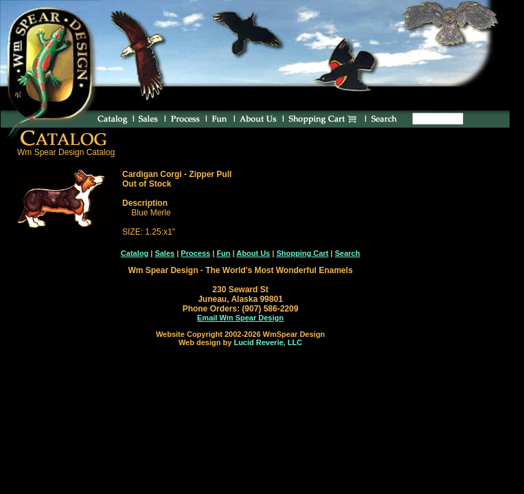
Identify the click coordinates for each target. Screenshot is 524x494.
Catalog (134, 253)
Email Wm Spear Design (240, 318)
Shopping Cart (302, 253)
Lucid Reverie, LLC (267, 342)
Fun (223, 253)
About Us (253, 253)
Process (195, 253)
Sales (164, 253)
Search (347, 253)
